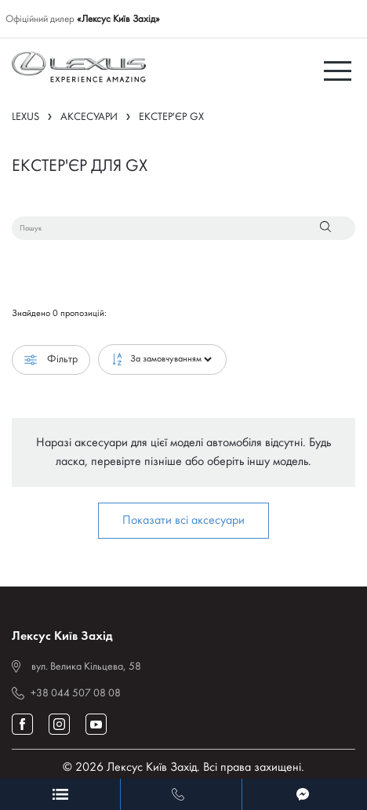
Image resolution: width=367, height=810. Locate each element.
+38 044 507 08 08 (76, 693)
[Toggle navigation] (339, 69)
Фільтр (51, 360)
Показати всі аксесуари (183, 520)
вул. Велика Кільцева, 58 (86, 667)
